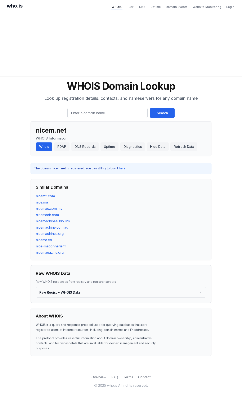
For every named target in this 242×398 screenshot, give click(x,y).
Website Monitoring (207, 7)
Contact (144, 377)
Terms (128, 377)
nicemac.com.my (49, 208)
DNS (142, 7)
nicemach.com (47, 215)
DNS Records (85, 147)
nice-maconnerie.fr (51, 246)
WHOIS (117, 7)
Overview (98, 377)
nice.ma (42, 202)
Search (162, 113)
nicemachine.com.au (52, 227)
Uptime (156, 7)
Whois (44, 147)
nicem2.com (45, 196)
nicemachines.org (50, 234)
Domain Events (177, 7)
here (122, 168)
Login (230, 7)
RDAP (130, 7)
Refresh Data (184, 147)
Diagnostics (133, 147)
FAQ (114, 377)
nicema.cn (44, 240)
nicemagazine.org (50, 252)
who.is (15, 6)
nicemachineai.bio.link (53, 221)
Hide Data (157, 147)
